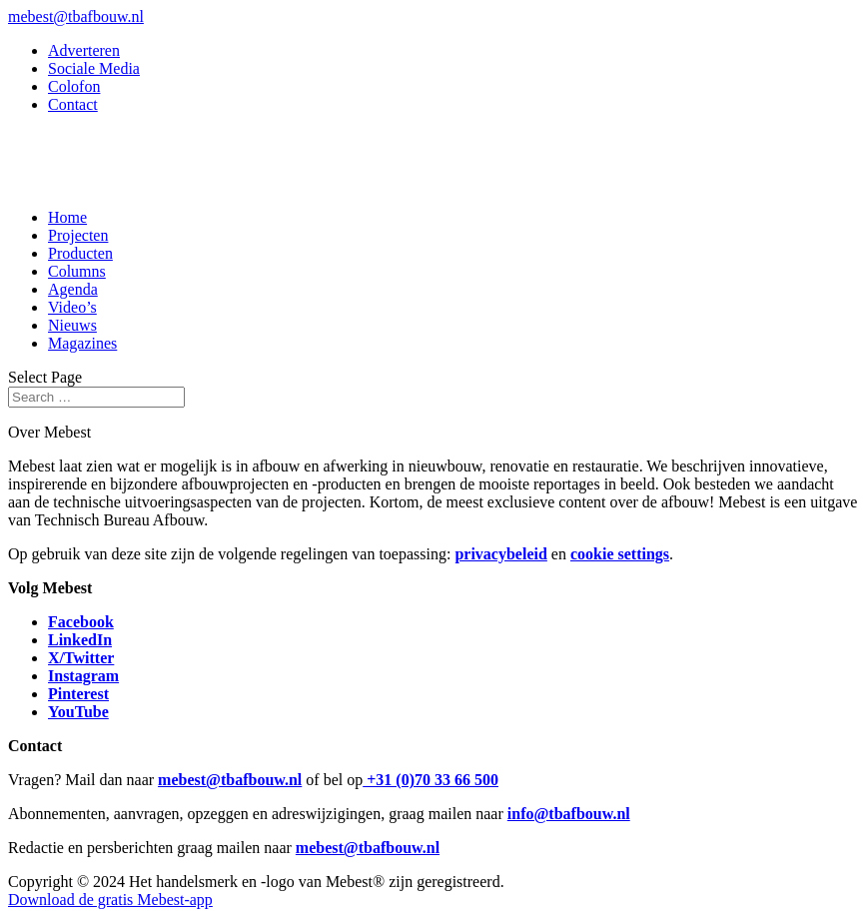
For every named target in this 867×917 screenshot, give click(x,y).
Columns (77, 271)
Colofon (74, 86)
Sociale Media (94, 68)
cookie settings (619, 553)
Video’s (72, 307)
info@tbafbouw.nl (568, 813)
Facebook (81, 621)
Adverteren (84, 50)
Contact (73, 104)
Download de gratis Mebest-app (110, 899)
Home (67, 217)
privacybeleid (500, 553)
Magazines (82, 343)
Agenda (73, 289)
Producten (80, 253)
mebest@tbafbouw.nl (230, 779)
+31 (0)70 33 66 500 (430, 779)
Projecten (78, 235)
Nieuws (72, 325)
